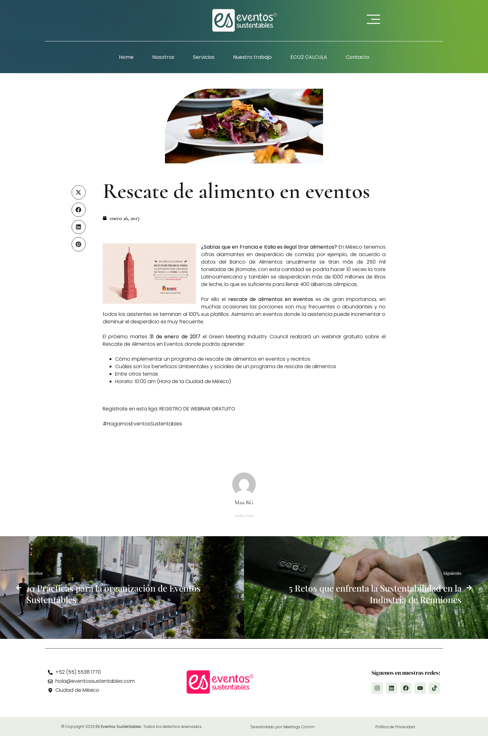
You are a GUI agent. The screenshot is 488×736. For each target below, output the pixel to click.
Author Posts (244, 515)
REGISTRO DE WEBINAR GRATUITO (197, 408)
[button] (79, 192)
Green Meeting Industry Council (249, 336)
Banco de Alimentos (258, 261)
